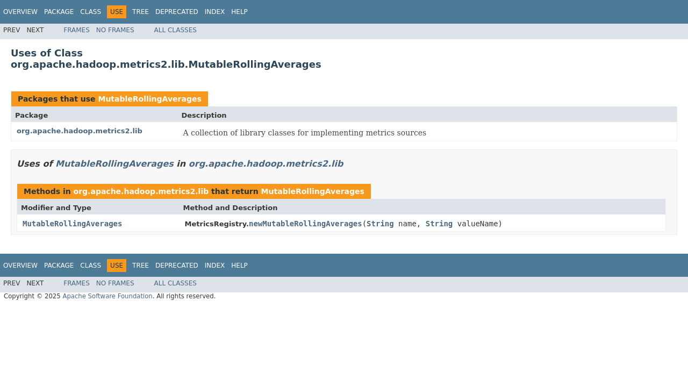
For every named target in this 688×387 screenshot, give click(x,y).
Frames (76, 30)
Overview (20, 12)
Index (215, 12)
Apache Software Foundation (107, 296)
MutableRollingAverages (149, 99)
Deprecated (176, 12)
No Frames (115, 30)
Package (59, 12)
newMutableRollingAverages (305, 223)
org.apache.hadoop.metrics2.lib (79, 131)
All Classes (175, 30)
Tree (140, 12)
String (380, 223)
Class (90, 12)
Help (239, 12)
